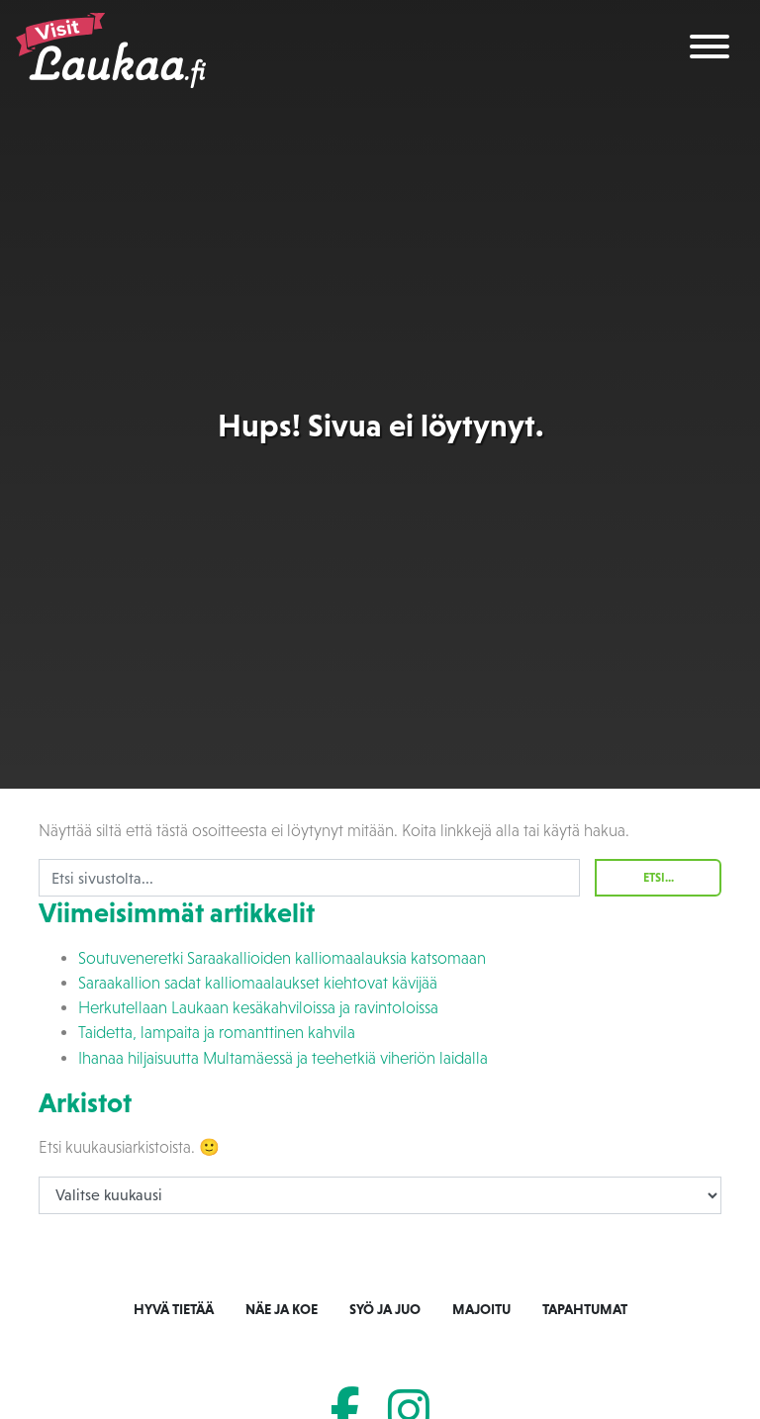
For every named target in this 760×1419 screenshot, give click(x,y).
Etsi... (658, 878)
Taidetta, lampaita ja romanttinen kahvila (216, 1032)
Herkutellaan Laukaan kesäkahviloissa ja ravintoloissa (258, 1007)
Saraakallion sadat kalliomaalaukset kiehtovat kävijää (257, 983)
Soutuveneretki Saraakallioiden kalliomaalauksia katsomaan (282, 958)
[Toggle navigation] (709, 50)
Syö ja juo (385, 1309)
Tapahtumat (584, 1309)
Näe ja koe (281, 1309)
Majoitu (481, 1309)
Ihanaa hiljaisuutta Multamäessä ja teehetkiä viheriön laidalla (283, 1058)
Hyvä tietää (174, 1309)
